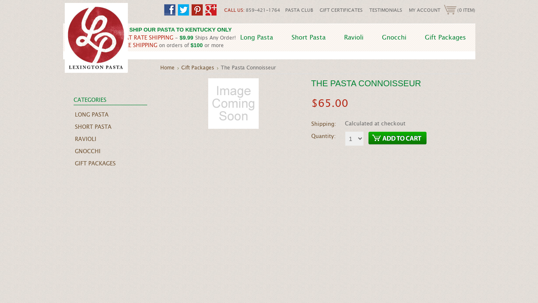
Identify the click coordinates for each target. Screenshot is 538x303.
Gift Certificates (341, 10)
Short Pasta (309, 37)
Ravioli (353, 37)
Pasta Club (299, 10)
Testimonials (385, 10)
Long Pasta (256, 37)
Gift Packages (445, 37)
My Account (424, 10)
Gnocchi (394, 37)
